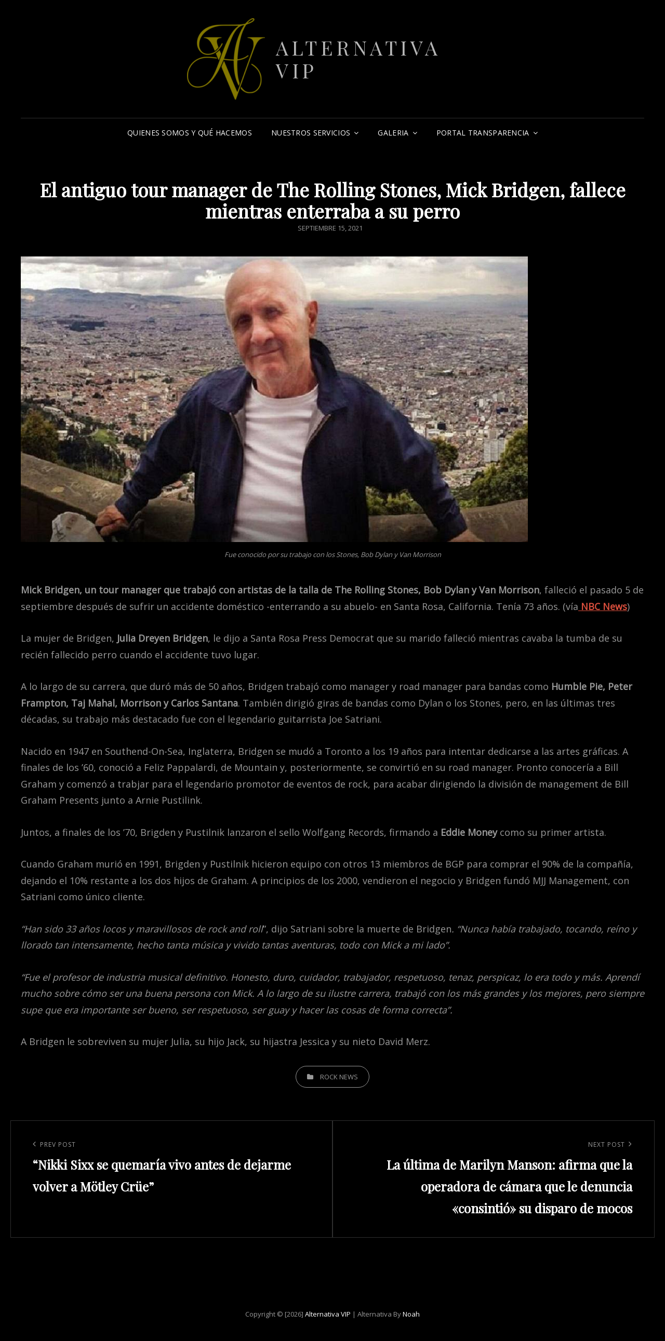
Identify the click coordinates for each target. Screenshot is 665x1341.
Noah (411, 1314)
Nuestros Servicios (310, 133)
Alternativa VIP (358, 59)
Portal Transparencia (482, 133)
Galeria (393, 133)
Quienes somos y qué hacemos (189, 133)
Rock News (339, 1076)
